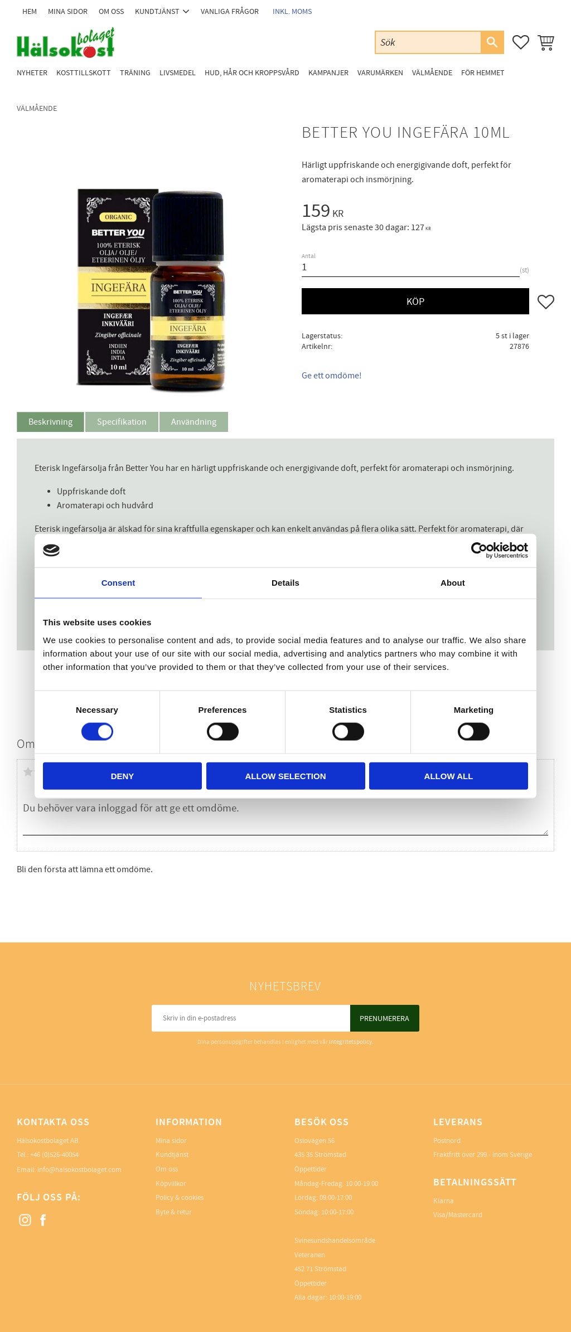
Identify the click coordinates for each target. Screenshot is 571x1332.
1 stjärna (28, 772)
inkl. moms (292, 11)
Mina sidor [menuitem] (68, 11)
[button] (520, 42)
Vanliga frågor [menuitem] (230, 11)
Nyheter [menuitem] (32, 72)
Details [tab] (285, 582)
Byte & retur (174, 1212)
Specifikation (122, 421)
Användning (193, 421)
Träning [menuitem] (135, 72)
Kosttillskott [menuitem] (83, 72)
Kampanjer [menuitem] (328, 72)
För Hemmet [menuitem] (483, 72)
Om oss (167, 1169)
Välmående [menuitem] (432, 72)
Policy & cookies (180, 1197)
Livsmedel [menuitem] (177, 72)
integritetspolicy (350, 1042)
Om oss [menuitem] (111, 11)
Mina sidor (171, 1140)
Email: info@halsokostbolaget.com (69, 1169)
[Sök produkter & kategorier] (428, 42)
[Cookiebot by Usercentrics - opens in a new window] (479, 550)
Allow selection (285, 775)
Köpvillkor (171, 1183)
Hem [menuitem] (29, 11)
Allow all (448, 775)
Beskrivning (50, 421)
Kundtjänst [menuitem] (157, 11)
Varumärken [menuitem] (380, 72)
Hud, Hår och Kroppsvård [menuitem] (252, 72)
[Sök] (492, 42)
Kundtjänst (172, 1154)
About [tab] (453, 582)
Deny (122, 775)
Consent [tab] (118, 582)
